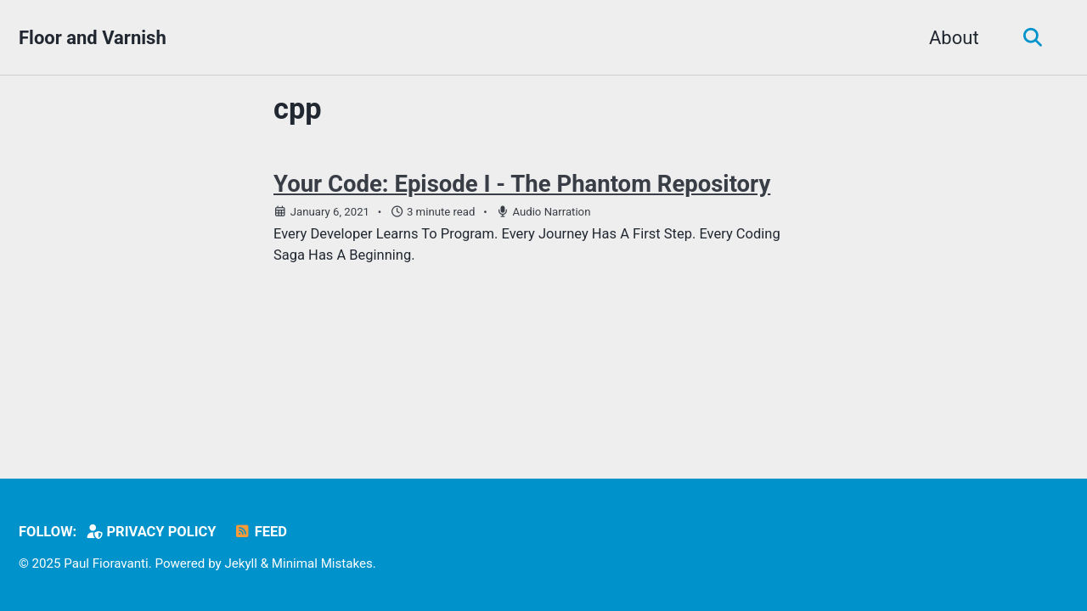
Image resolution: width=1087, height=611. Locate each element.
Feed (260, 532)
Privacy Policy (151, 532)
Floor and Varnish (92, 37)
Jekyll (240, 563)
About (954, 37)
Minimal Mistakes (322, 563)
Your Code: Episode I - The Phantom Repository (521, 184)
